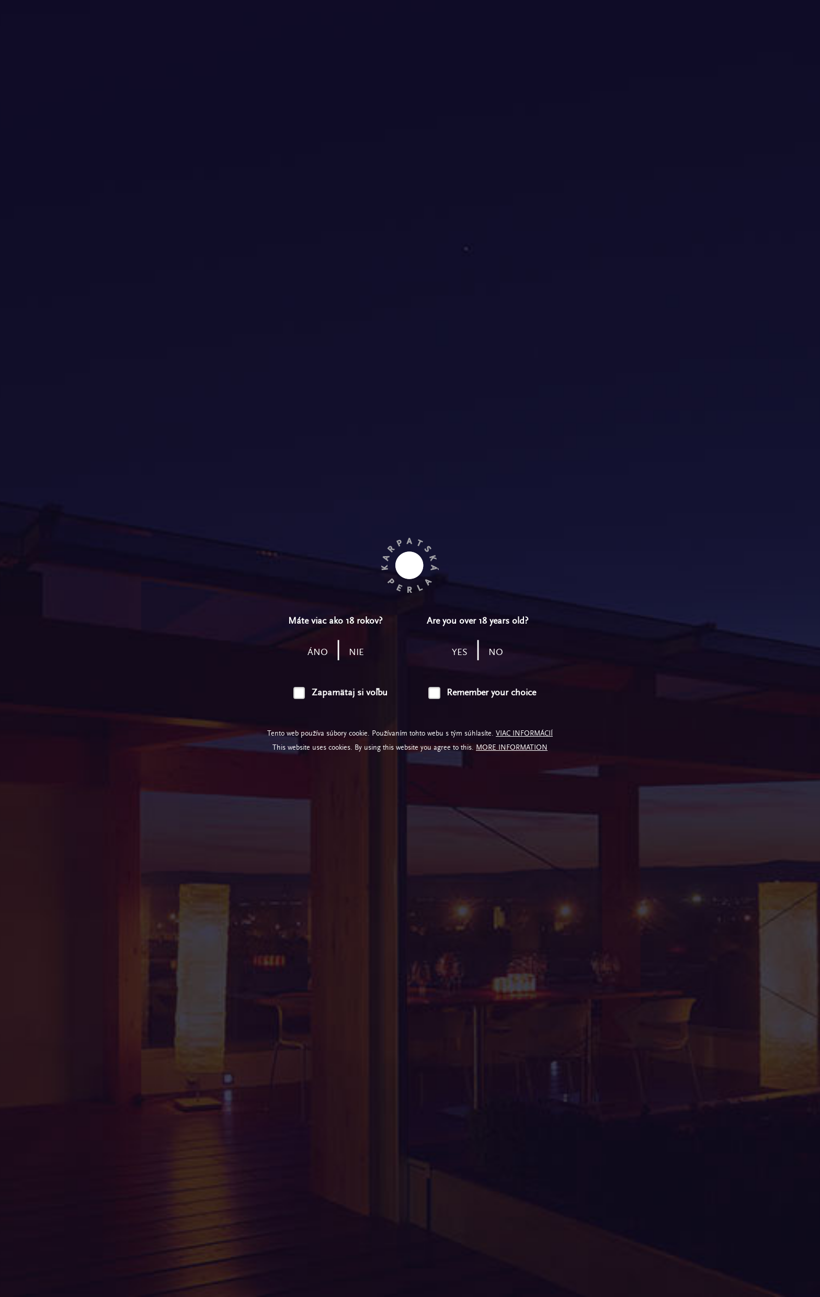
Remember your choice (491, 692)
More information (512, 747)
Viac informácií (524, 733)
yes (460, 652)
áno (318, 652)
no (495, 652)
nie (356, 652)
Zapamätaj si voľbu (350, 692)
